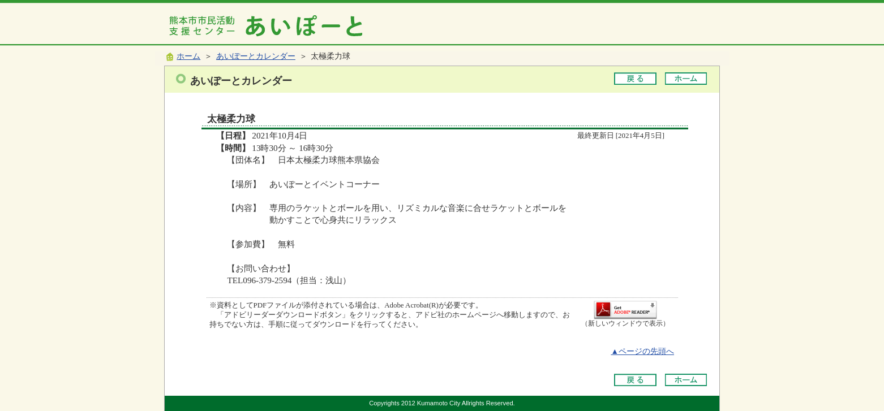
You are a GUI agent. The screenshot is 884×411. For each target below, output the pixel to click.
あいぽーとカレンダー (255, 56)
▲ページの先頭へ (642, 351)
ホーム (188, 56)
